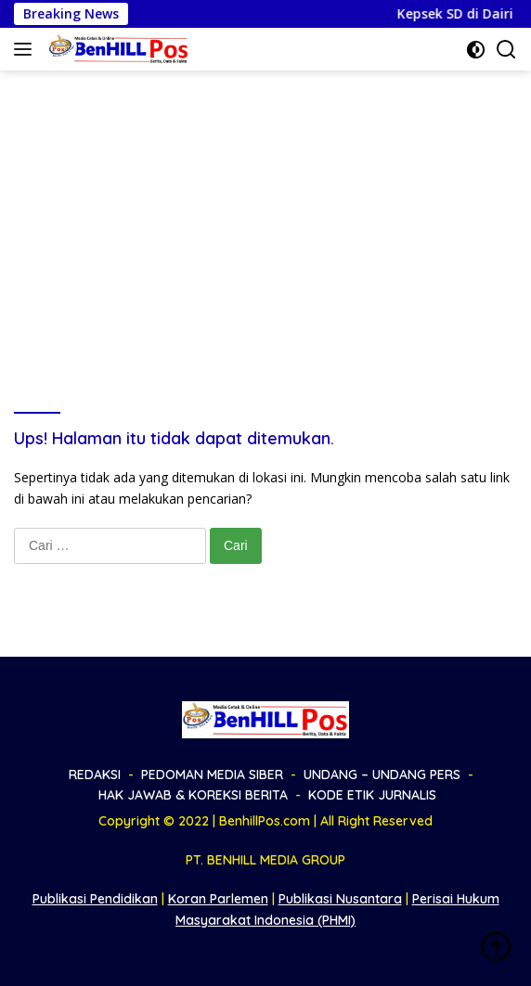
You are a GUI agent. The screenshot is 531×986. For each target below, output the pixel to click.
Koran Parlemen (218, 898)
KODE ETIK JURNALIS (372, 795)
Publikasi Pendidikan (95, 898)
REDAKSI (95, 774)
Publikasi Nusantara (340, 898)
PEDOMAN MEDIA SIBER (212, 774)
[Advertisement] (265, 209)
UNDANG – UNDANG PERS (382, 774)
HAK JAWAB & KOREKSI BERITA (193, 795)
